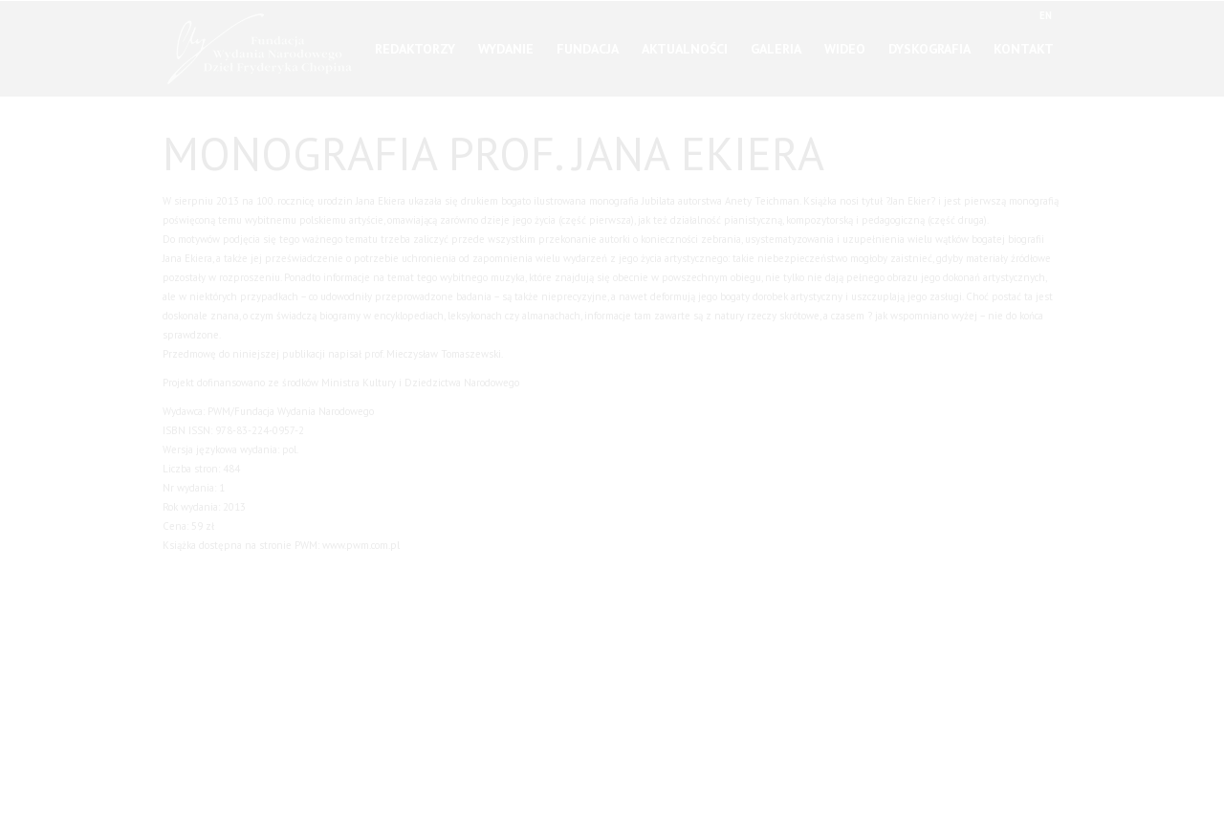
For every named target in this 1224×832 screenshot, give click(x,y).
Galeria (776, 42)
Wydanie (506, 42)
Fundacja (588, 42)
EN (1045, 14)
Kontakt (1024, 42)
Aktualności (685, 42)
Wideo (844, 42)
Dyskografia (929, 42)
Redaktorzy (415, 42)
